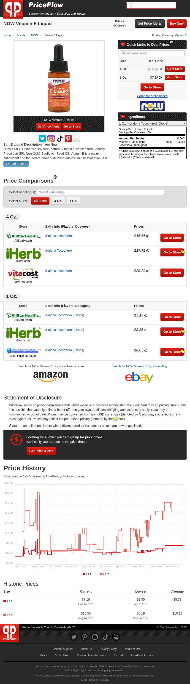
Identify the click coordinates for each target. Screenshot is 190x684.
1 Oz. (73, 201)
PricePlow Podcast (142, 655)
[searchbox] (153, 53)
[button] (95, 165)
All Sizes (40, 201)
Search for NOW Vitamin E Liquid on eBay (139, 366)
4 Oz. (58, 201)
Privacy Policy (108, 649)
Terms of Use (133, 649)
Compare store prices (152, 96)
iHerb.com (23, 261)
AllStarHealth (23, 240)
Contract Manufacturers (91, 655)
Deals (43, 655)
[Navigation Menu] (182, 5)
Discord (118, 655)
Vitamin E (181, 35)
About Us (86, 649)
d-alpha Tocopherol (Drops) (64, 315)
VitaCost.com (23, 282)
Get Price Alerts (150, 23)
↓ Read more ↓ (16, 164)
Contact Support (63, 649)
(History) (119, 25)
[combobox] (152, 53)
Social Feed (62, 655)
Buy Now (177, 23)
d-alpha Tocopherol (59, 236)
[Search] (151, 5)
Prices (119, 21)
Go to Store (174, 69)
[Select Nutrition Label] (152, 123)
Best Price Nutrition (23, 355)
